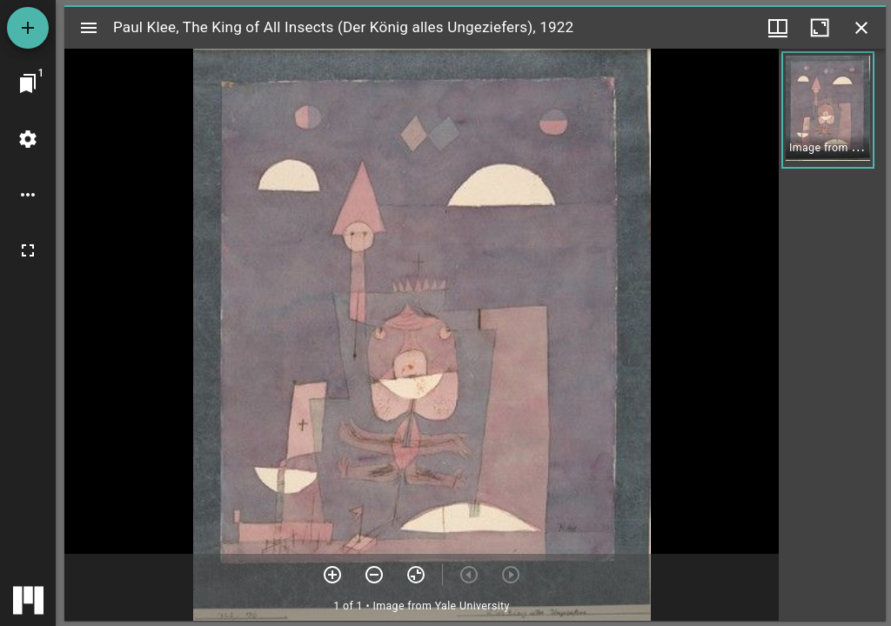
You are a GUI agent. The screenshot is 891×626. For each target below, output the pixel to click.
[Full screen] (28, 250)
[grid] (832, 335)
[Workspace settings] (28, 139)
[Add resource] (28, 28)
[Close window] (861, 28)
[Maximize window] (820, 28)
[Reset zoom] (416, 575)
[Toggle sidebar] (89, 28)
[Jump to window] (28, 83)
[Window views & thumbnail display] (778, 28)
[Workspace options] (28, 195)
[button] (828, 110)
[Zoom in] (332, 575)
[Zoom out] (374, 575)
